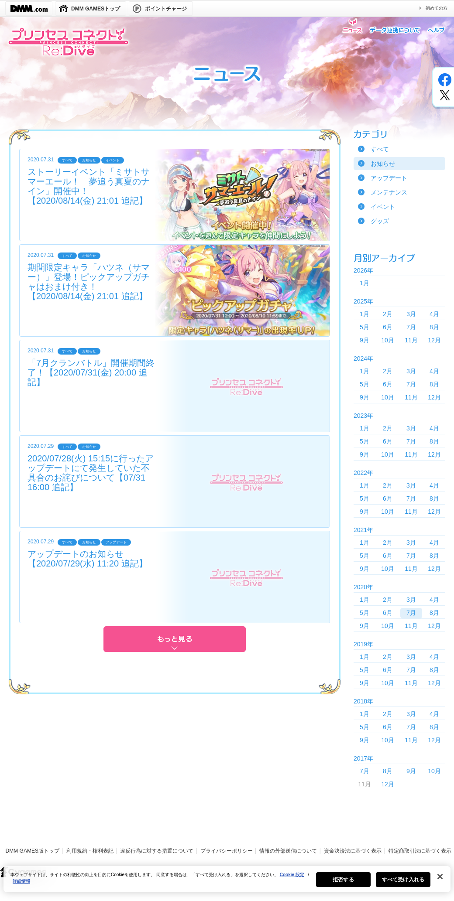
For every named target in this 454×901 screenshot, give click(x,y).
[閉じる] (440, 881)
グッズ (380, 221)
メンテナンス (389, 192)
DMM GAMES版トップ (32, 851)
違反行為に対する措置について (156, 851)
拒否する (343, 884)
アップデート (389, 177)
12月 (434, 340)
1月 (364, 283)
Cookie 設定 (292, 879)
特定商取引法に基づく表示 (420, 851)
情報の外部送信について (288, 851)
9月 (364, 340)
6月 (387, 327)
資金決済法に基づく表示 (353, 851)
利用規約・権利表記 (90, 851)
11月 (411, 340)
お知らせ (383, 163)
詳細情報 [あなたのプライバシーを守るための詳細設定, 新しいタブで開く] (21, 885)
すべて (380, 149)
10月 (387, 340)
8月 (434, 327)
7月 (411, 327)
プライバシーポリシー (226, 851)
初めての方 (436, 8)
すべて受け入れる (403, 884)
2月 (387, 314)
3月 (411, 314)
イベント (383, 206)
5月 (364, 327)
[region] (227, 883)
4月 (434, 314)
